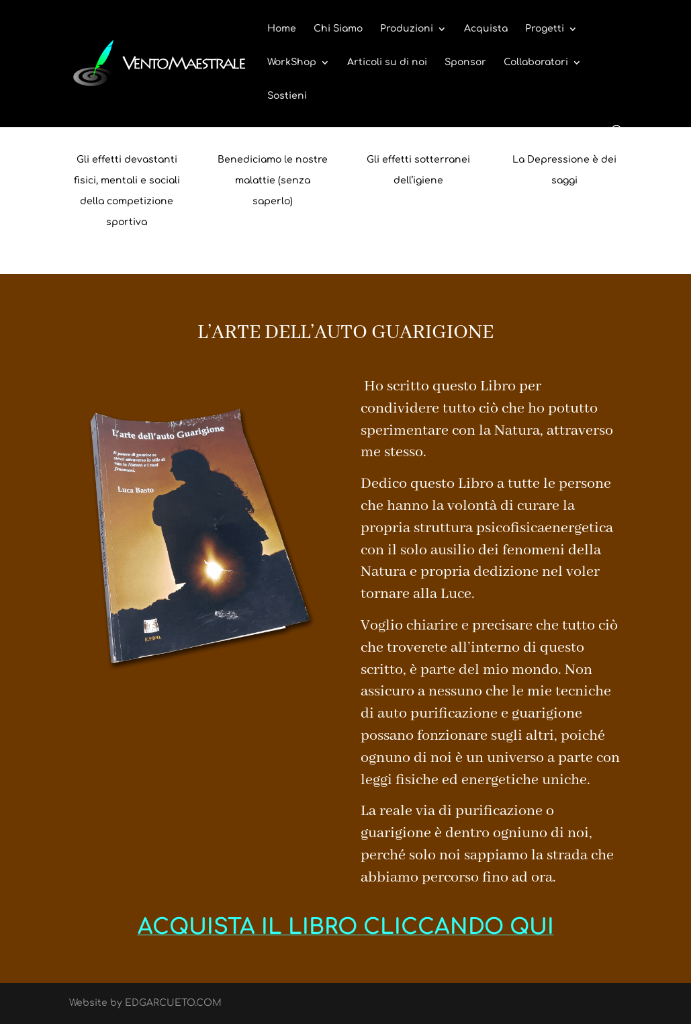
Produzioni (406, 29)
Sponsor (465, 62)
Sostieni (287, 96)
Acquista (486, 29)
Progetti (544, 29)
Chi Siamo (338, 29)
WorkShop (291, 62)
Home (281, 29)
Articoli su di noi (387, 62)
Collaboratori (536, 62)
